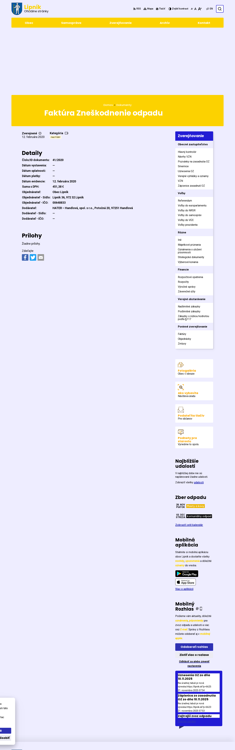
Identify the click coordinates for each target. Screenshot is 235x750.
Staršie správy (187, 659)
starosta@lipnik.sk (212, 726)
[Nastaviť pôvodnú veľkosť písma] (195, 8)
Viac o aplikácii (184, 526)
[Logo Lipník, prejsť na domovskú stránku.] (29, 9)
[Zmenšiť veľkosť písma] (192, 8)
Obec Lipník (99, 741)
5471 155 (206, 718)
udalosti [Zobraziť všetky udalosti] (199, 420)
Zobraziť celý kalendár (189, 462)
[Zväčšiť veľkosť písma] (199, 8)
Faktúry (55, 75)
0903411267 (208, 722)
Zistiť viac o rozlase (194, 593)
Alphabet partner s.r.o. (56, 741)
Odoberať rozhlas (194, 585)
